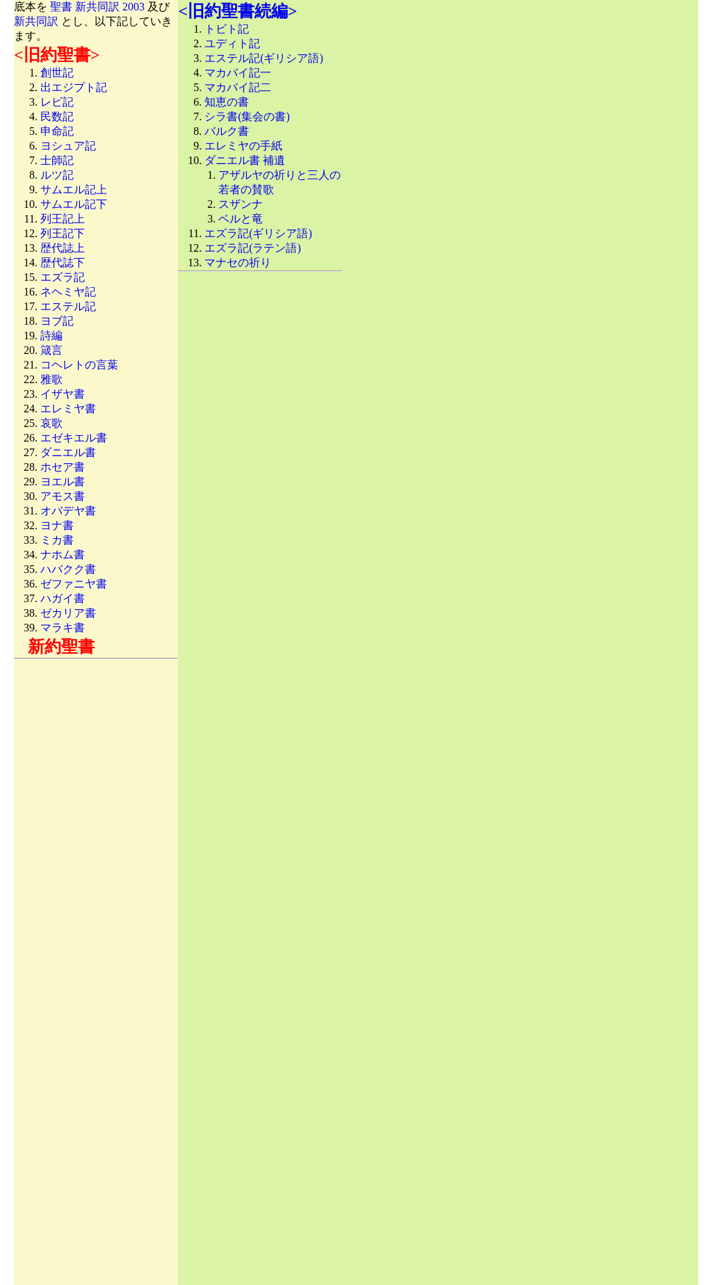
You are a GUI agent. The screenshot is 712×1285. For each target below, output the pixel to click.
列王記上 (62, 219)
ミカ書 (57, 540)
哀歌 (51, 423)
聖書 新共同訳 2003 (97, 7)
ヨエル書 (62, 481)
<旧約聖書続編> (237, 11)
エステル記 (68, 306)
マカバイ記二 (237, 87)
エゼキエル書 (73, 438)
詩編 (51, 335)
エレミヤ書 (68, 408)
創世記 (57, 73)
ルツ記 (57, 175)
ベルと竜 (240, 219)
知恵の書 (226, 102)
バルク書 (226, 131)
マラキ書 (62, 627)
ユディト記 (232, 43)
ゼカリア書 (68, 613)
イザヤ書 (62, 394)
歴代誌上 (62, 248)
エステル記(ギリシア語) (263, 58)
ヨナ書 (57, 525)
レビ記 (57, 102)
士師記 (57, 160)
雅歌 (51, 379)
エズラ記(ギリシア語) (258, 233)
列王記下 (62, 233)
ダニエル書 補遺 (244, 160)
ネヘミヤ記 (68, 292)
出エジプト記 (73, 87)
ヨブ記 (57, 321)
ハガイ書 (62, 598)
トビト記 (226, 29)
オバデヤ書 (68, 511)
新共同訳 (36, 21)
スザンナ (240, 204)
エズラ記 (62, 277)
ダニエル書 (68, 452)
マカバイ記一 (237, 73)
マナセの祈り (237, 262)
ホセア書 (62, 467)
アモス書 (62, 496)
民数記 (57, 116)
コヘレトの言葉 (79, 365)
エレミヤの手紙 (243, 146)
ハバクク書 (68, 569)
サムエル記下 (73, 204)
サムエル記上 (73, 189)
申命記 (57, 131)
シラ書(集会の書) (247, 116)
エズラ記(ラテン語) (252, 248)
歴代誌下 (62, 262)
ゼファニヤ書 (73, 584)
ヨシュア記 (68, 146)
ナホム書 (62, 554)
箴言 (51, 350)
